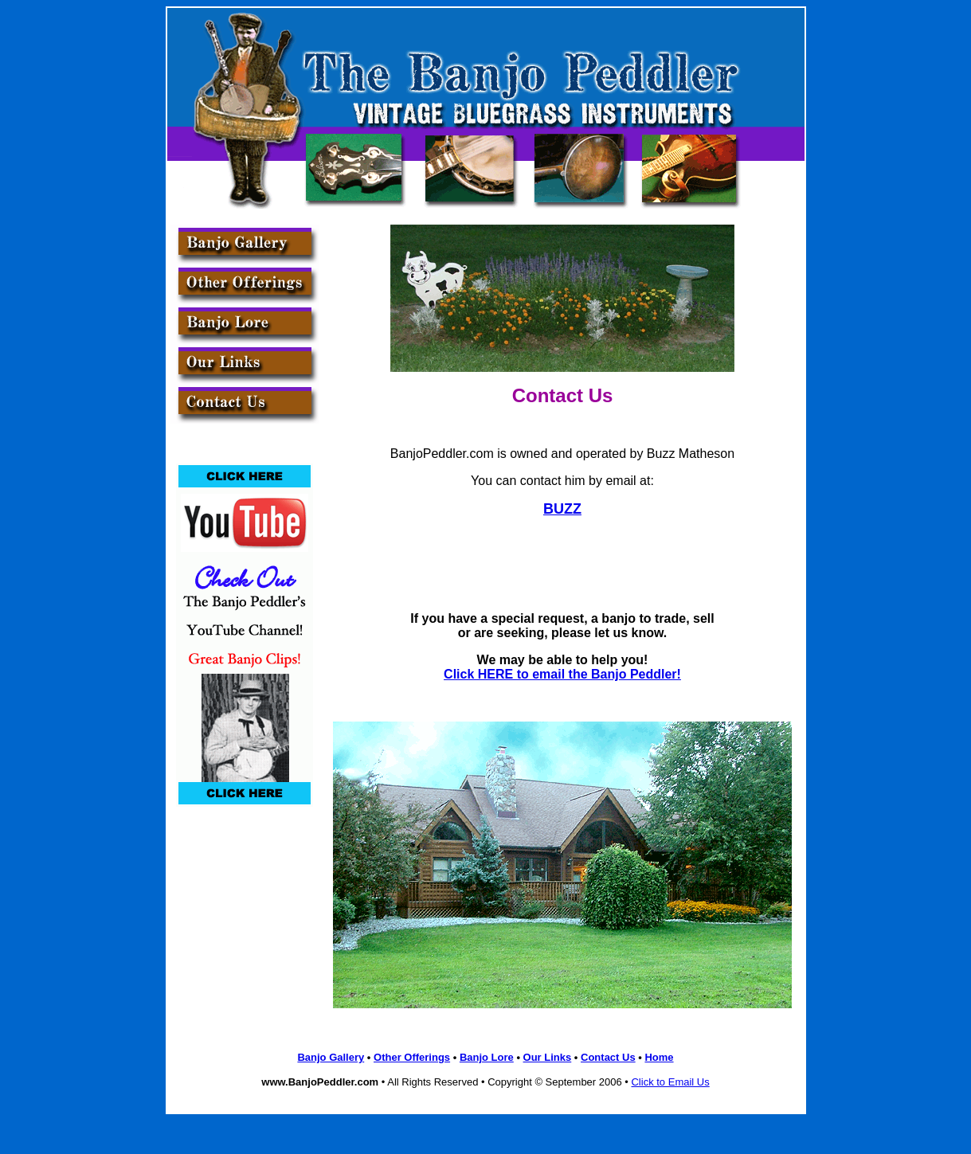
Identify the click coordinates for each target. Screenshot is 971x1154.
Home (658, 1057)
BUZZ (562, 509)
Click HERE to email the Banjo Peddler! (562, 674)
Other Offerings (412, 1057)
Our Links (547, 1057)
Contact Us (608, 1057)
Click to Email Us (670, 1082)
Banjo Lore (487, 1057)
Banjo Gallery (330, 1057)
